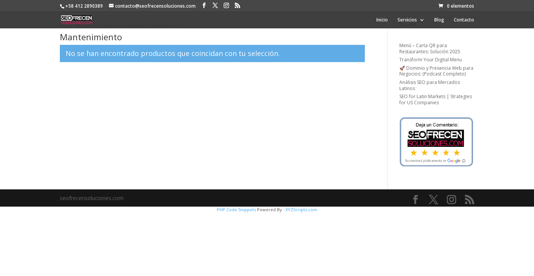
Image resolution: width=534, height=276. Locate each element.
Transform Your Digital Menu (430, 59)
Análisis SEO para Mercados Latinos (429, 85)
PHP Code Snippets (236, 209)
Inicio (382, 20)
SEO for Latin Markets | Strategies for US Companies (435, 99)
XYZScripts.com (301, 209)
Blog (439, 20)
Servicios (407, 20)
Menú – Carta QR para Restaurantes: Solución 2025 (429, 48)
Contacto (464, 20)
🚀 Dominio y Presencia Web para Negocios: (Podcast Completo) (436, 71)
